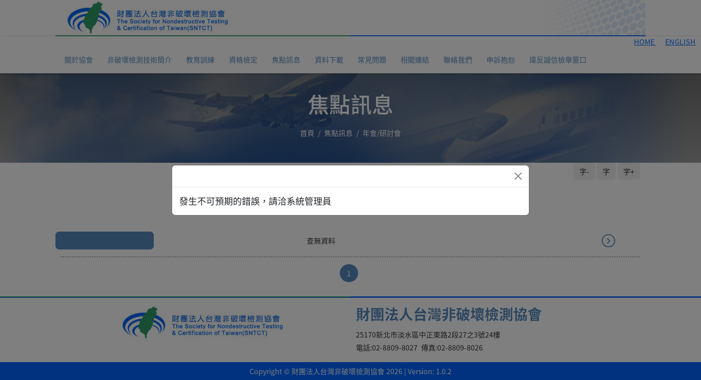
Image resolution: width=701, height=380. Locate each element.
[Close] (518, 176)
